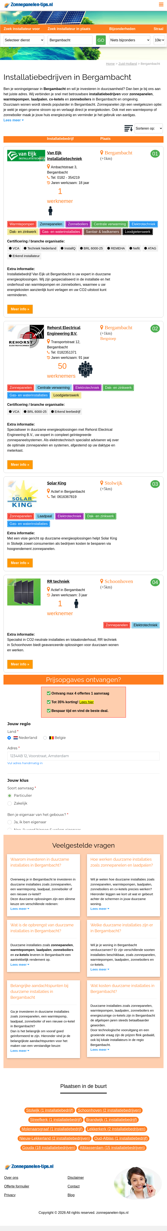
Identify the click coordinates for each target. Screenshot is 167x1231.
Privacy (9, 1195)
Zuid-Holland (128, 63)
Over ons (11, 1177)
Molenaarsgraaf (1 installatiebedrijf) (52, 1129)
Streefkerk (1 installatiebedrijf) (56, 1119)
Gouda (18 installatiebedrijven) (48, 1148)
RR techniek (58, 581)
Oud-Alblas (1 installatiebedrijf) (121, 1138)
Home (110, 63)
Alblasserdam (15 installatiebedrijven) (112, 1148)
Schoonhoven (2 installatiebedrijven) (109, 1110)
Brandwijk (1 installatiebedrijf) (111, 1119)
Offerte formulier (16, 1186)
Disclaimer (76, 1177)
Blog (71, 1195)
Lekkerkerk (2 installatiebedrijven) (116, 1129)
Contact (74, 1186)
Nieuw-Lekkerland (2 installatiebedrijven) (54, 1138)
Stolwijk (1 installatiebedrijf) (49, 1110)
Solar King (56, 483)
